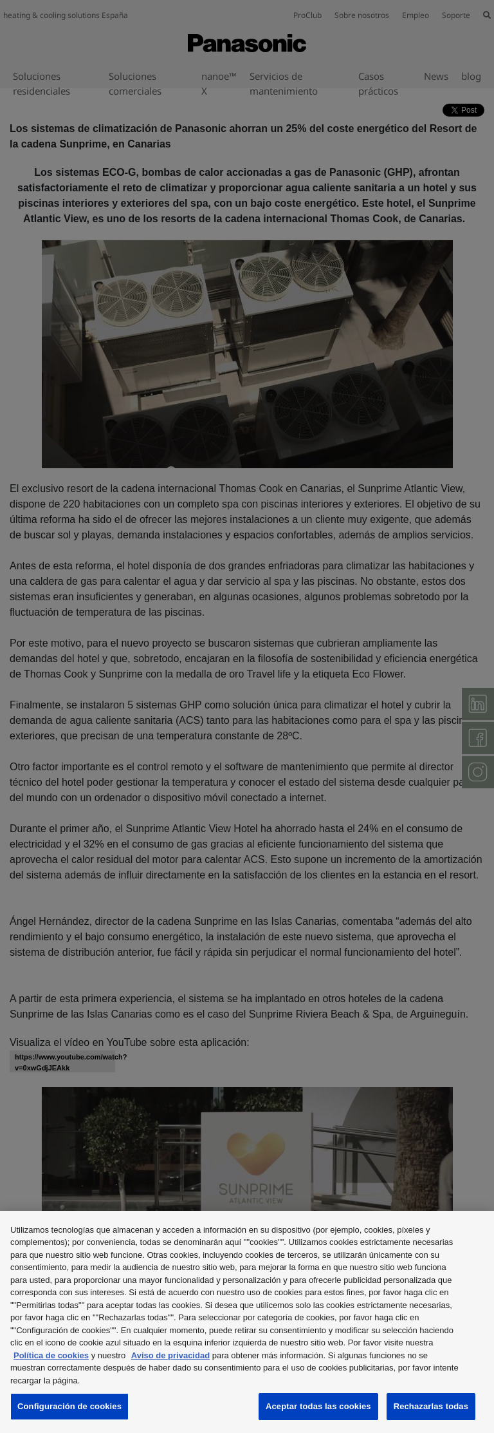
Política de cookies (51, 1355)
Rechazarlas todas (431, 1406)
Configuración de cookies (69, 1406)
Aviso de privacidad (170, 1355)
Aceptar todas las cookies (318, 1406)
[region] (247, 1322)
